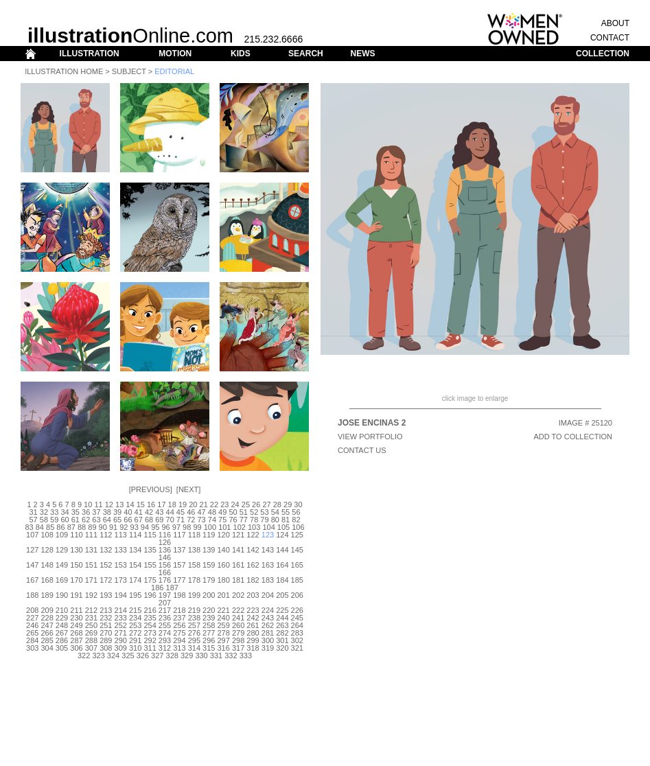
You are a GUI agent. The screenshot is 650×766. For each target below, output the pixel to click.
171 (91, 580)
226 (297, 610)
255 (165, 625)
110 (76, 535)
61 (75, 519)
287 (76, 640)
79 (264, 519)
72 (191, 519)
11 (98, 504)
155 (149, 565)
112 (106, 535)
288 (91, 640)
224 (268, 610)
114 (135, 535)
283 (297, 633)
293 (165, 640)
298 (238, 640)
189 (46, 595)
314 (194, 648)
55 (285, 512)
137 (179, 550)
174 (135, 580)
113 (121, 535)
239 (208, 618)
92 (123, 527)
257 (194, 625)
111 (91, 535)
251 (106, 625)
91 (113, 527)
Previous (150, 489)
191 (76, 595)
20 (193, 504)
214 (121, 610)
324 (113, 655)
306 (76, 648)
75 (222, 519)
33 (54, 512)
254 (149, 625)
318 (252, 648)
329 (187, 655)
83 (29, 527)
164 (282, 565)
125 (297, 535)
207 (165, 603)
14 (130, 504)
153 (121, 565)
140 (224, 550)
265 (32, 633)
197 (165, 595)
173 (121, 580)
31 (33, 512)
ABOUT (615, 23)
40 (128, 512)
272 (135, 633)
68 (149, 519)
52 (254, 512)
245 (297, 618)
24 (235, 504)
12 (109, 504)
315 (208, 648)
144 (282, 550)
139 (208, 550)
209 (46, 610)
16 (151, 504)
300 (268, 640)
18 (172, 504)
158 (194, 565)
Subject (129, 71)
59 (54, 519)
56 (296, 512)
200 (208, 595)
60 (64, 519)
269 (91, 633)
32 (44, 512)
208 (32, 610)
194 (121, 595)
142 (252, 550)
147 (32, 565)
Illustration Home (64, 71)
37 (96, 512)
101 (224, 527)
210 (62, 610)
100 (210, 527)
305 (62, 648)
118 (194, 535)
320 (282, 648)
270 (106, 633)
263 (282, 625)
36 (86, 512)
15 (141, 504)
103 (254, 527)
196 (149, 595)
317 (238, 648)
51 (244, 512)
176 (165, 580)
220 (208, 610)
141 (238, 550)
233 (121, 618)
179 (208, 580)
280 (252, 633)
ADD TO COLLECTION (572, 436)
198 (179, 595)
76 (233, 519)
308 (106, 648)
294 (179, 640)
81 (285, 519)
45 (180, 512)
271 (121, 633)
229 (62, 618)
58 (44, 519)
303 (32, 648)
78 (254, 519)
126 (165, 542)
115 (149, 535)
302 (297, 640)
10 (88, 504)
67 (139, 519)
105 (283, 527)
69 (159, 519)
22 (214, 504)
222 (238, 610)
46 (191, 512)
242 (252, 618)
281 (268, 633)
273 (149, 633)
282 (282, 633)
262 (268, 625)
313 (179, 648)
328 (172, 655)
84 (40, 527)
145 (297, 550)
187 (172, 587)
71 (180, 519)
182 (252, 580)
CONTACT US (362, 450)
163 (268, 565)
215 (135, 610)
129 (62, 550)
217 (165, 610)
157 (179, 565)
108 (46, 535)
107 (32, 535)
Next (188, 489)
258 (208, 625)
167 (32, 580)
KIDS (241, 53)
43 (159, 512)
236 (165, 618)
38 (107, 512)
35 (75, 512)
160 (224, 565)
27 (266, 504)
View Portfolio (370, 436)
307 (91, 648)
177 (179, 580)
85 (50, 527)
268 (76, 633)
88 (82, 527)
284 (32, 640)
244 (282, 618)
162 (252, 565)
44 (170, 512)
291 (135, 640)
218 (179, 610)
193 (106, 595)
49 (222, 512)
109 (62, 535)
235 (149, 618)
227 (32, 618)
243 (268, 618)
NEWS (362, 53)
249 (76, 625)
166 (165, 572)
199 (194, 595)
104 (268, 527)
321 (297, 648)
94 (145, 527)
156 (165, 565)
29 (287, 504)
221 (224, 610)
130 (76, 550)
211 (76, 610)
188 (32, 595)
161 (238, 565)
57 (33, 519)
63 (96, 519)
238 (194, 618)
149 (62, 565)
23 (224, 504)
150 (76, 565)
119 (208, 535)
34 (64, 512)
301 (282, 640)
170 (76, 580)
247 (46, 625)
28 (277, 504)
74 (212, 519)
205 (282, 595)
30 (298, 504)
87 (71, 527)
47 (201, 512)
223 (252, 610)
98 (187, 527)
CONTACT (609, 38)
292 (149, 640)
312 (165, 648)
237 (179, 618)
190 (62, 595)
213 (106, 610)
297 (224, 640)
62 (86, 519)
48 (212, 512)
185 (297, 580)
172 (106, 580)
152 (106, 565)
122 (252, 535)
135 (149, 550)
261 (252, 625)
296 (208, 640)
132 (106, 550)
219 (194, 610)
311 (149, 648)
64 (107, 519)
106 (298, 527)
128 (46, 550)
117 (179, 535)
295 (194, 640)
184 (282, 580)
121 (238, 535)
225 (282, 610)
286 (62, 640)
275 (179, 633)
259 (224, 625)
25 (246, 504)
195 (135, 595)
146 (165, 557)
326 (143, 655)
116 (165, 535)
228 (46, 618)
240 (224, 618)
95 (155, 527)
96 (165, 527)
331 (216, 655)
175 (149, 580)
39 (117, 512)
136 (165, 550)
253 (135, 625)
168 (46, 580)
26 (256, 504)
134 (135, 550)
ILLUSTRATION (89, 53)
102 (239, 527)
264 (297, 625)
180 (224, 580)
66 (128, 519)
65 (117, 519)
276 (194, 633)
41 (139, 512)
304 (46, 648)
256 (179, 625)
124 (282, 535)
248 (62, 625)
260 (238, 625)
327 (157, 655)
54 (275, 512)
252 (121, 625)
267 (62, 633)
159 (208, 565)
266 (46, 633)
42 (149, 512)
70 (170, 519)
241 (238, 618)
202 (238, 595)
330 (201, 655)
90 (103, 527)
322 (84, 655)
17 (161, 504)
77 (244, 519)
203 (252, 595)
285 (46, 640)
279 (238, 633)
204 (268, 595)
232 (106, 618)
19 (182, 504)
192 (91, 595)
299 (252, 640)
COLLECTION (602, 53)
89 (92, 527)
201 (224, 595)
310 (135, 648)
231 (91, 618)
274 (165, 633)
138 (194, 550)
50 (233, 512)
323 (98, 655)
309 (121, 648)
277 (208, 633)
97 (176, 527)
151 (91, 565)
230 (76, 618)
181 (238, 580)
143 (268, 550)
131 (91, 550)
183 (268, 580)
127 (32, 550)
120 (224, 535)
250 (91, 625)
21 (204, 504)
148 (46, 565)
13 (119, 504)
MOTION (175, 53)
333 (246, 655)
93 (134, 527)
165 (297, 565)
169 (62, 580)
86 (60, 527)
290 (121, 640)
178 (194, 580)
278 (224, 633)
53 (264, 512)
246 (32, 625)
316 (224, 648)
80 (275, 519)
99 (197, 527)
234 (135, 618)
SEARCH (305, 53)
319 (268, 648)
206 (297, 595)
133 (121, 550)
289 (106, 640)
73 (201, 519)
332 (230, 655)
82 (296, 519)
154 (135, 565)
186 (157, 587)
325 (127, 655)
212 (91, 610)
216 (149, 610)
